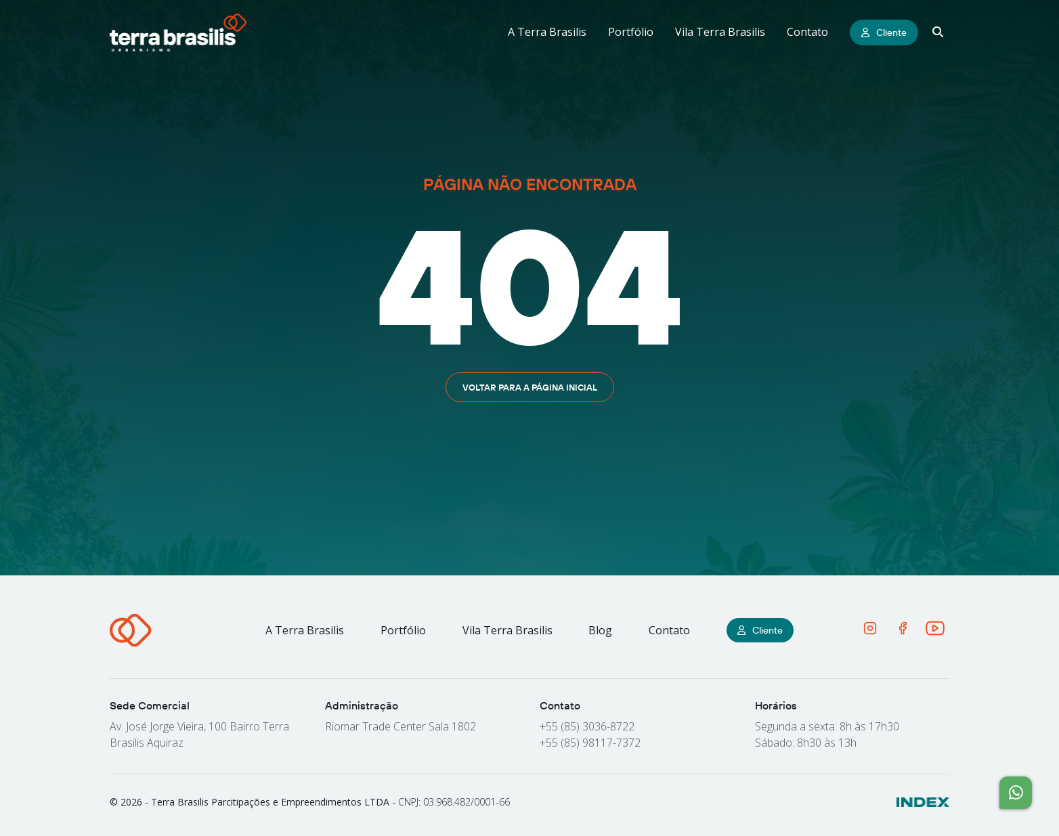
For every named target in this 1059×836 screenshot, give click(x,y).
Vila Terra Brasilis (720, 31)
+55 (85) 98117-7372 (590, 742)
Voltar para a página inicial (529, 387)
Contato (807, 31)
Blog (600, 630)
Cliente (884, 32)
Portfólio (630, 31)
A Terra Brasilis (547, 31)
